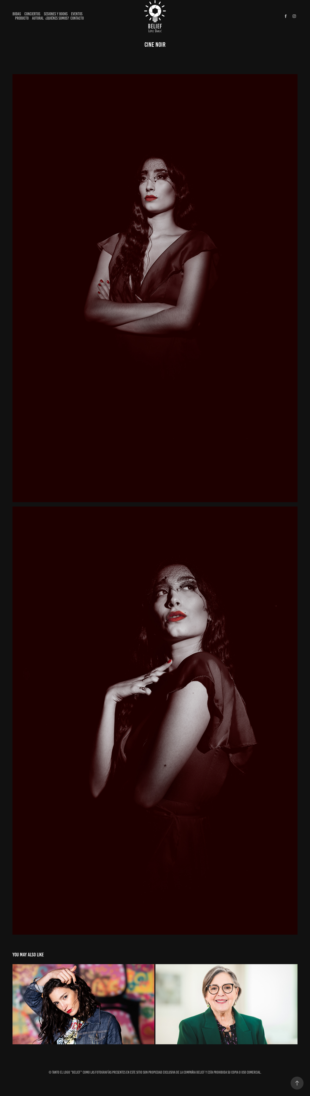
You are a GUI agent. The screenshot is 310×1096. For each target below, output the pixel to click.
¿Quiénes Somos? (57, 18)
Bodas (16, 14)
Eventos (76, 14)
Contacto (77, 18)
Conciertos (32, 14)
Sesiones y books (56, 14)
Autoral (38, 18)
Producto (22, 18)
